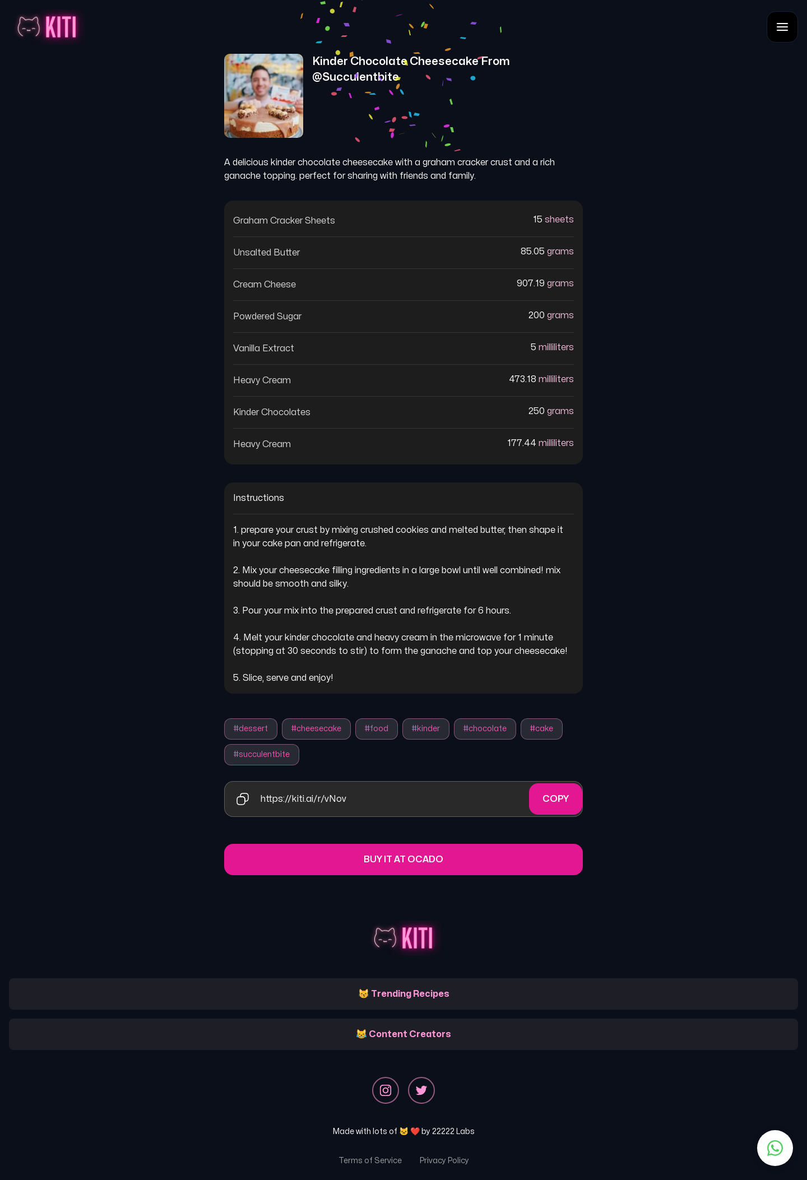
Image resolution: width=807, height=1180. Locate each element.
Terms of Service (370, 1160)
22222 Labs (453, 1131)
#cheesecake (316, 728)
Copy (555, 799)
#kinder (426, 728)
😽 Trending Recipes (403, 993)
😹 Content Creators (403, 1034)
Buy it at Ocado (403, 859)
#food (376, 728)
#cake (541, 728)
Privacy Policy (444, 1160)
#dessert (251, 728)
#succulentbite (262, 754)
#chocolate (485, 728)
